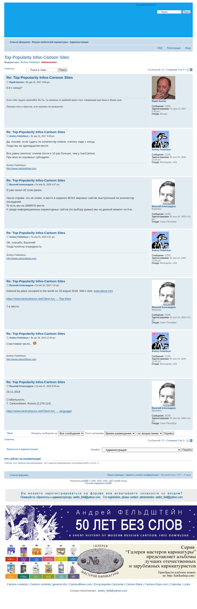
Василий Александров (21, 184)
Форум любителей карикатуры (50, 42)
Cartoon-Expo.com (156, 584)
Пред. (10, 433)
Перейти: (96, 449)
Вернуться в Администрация (22, 449)
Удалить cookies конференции (142, 475)
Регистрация (174, 48)
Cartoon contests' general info (48, 584)
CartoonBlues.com (80, 584)
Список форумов (20, 42)
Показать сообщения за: (57, 433)
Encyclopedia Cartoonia (108, 584)
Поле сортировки (110, 433)
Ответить (14, 70)
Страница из (175, 69)
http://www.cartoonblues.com (21, 168)
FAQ (160, 48)
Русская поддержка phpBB (98, 483)
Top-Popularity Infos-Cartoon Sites (36, 57)
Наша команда (115, 475)
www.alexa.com (103, 291)
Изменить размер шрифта (187, 41)
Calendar (175, 584)
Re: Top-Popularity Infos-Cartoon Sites (39, 78)
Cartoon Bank (134, 584)
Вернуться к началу (189, 125)
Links (187, 584)
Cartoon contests (17, 584)
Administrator (49, 62)
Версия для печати (181, 41)
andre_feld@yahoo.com (112, 590)
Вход (188, 48)
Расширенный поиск (146, 5)
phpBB (85, 481)
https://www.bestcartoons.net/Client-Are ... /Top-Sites (38, 298)
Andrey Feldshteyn (30, 62)
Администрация (79, 42)
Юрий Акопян (16, 82)
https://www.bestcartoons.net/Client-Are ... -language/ (39, 411)
